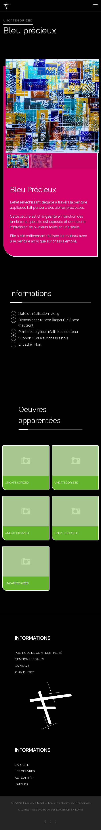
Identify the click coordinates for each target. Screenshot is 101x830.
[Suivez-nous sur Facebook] (45, 821)
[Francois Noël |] (6, 5)
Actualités (24, 778)
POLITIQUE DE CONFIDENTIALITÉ (38, 652)
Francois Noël (33, 803)
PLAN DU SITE (24, 672)
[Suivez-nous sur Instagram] (50, 821)
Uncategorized (17, 482)
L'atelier (22, 784)
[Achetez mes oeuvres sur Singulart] (55, 821)
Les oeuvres (25, 771)
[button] (18, 161)
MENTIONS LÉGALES (29, 659)
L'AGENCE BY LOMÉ (69, 809)
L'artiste (22, 764)
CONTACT (22, 665)
